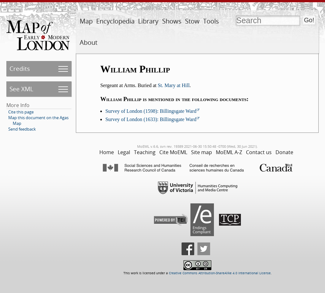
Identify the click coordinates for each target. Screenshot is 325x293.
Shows (172, 21)
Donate (284, 152)
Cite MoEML (173, 152)
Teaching (145, 152)
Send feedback (22, 129)
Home (106, 152)
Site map (201, 152)
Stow (192, 21)
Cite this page (21, 112)
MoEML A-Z (229, 152)
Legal (124, 152)
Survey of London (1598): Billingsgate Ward (150, 111)
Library (148, 21)
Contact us (259, 152)
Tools (211, 21)
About (88, 42)
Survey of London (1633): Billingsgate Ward (150, 119)
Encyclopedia (115, 21)
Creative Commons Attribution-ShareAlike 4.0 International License (220, 273)
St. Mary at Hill (173, 85)
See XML (21, 89)
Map (86, 21)
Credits (20, 68)
